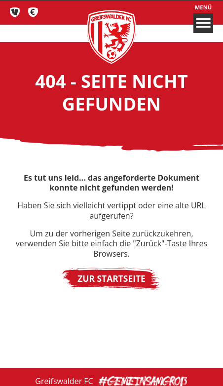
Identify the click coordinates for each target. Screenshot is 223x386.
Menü (203, 18)
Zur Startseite (111, 278)
